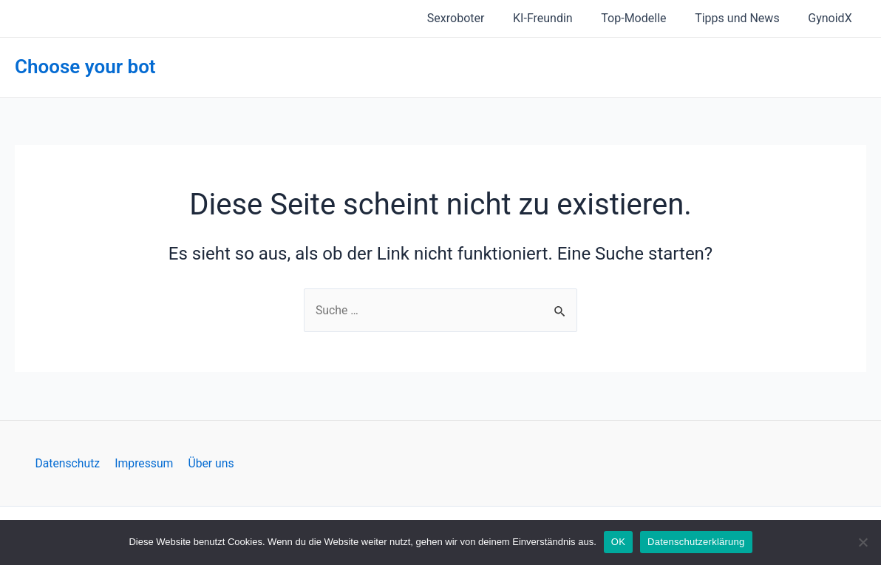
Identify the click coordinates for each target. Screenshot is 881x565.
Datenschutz (70, 463)
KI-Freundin (560, 18)
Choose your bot (85, 66)
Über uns (209, 463)
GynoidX (832, 18)
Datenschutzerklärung (695, 541)
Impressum (144, 463)
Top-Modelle (645, 18)
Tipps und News (744, 18)
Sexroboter (478, 18)
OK (618, 541)
